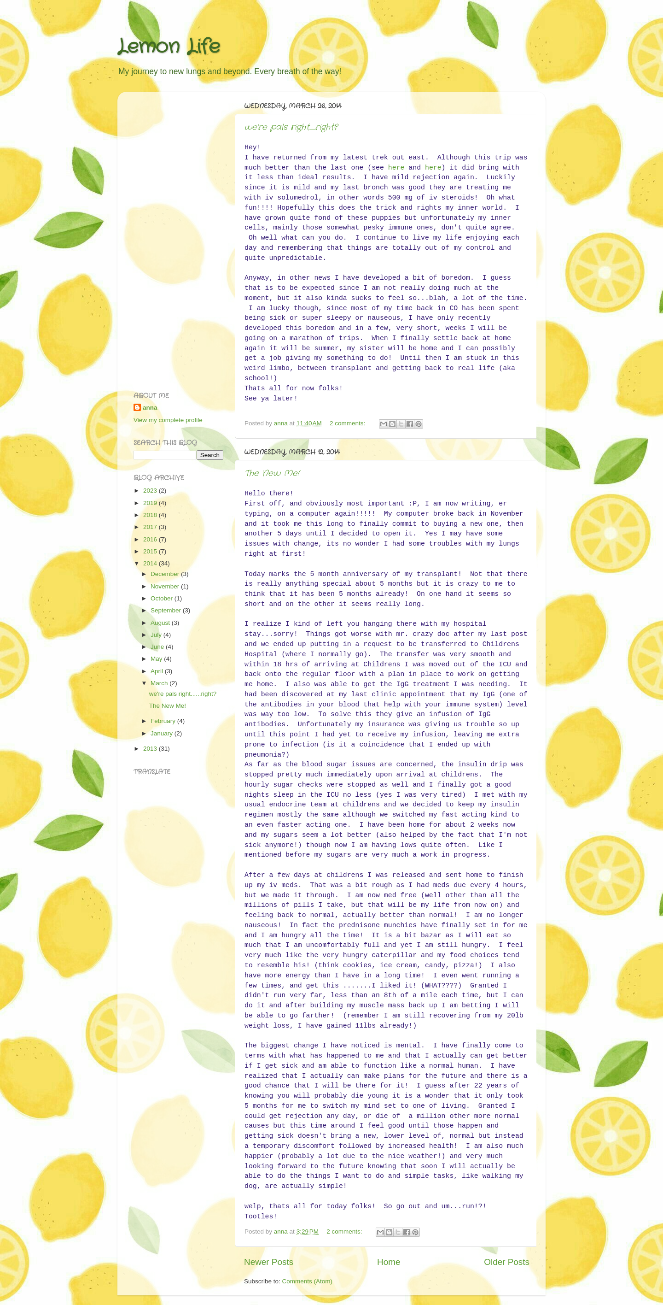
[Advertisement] (170, 237)
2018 (151, 514)
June (158, 646)
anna (150, 407)
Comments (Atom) (307, 1281)
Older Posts (506, 1262)
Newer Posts (268, 1262)
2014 (151, 563)
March (160, 683)
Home (388, 1262)
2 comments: (348, 423)
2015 (151, 551)
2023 (151, 490)
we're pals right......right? (290, 127)
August (161, 622)
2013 (151, 748)
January (162, 733)
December (166, 573)
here (396, 167)
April (158, 671)
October (162, 598)
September (167, 610)
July (157, 634)
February (164, 720)
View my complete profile (168, 420)
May (157, 658)
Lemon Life (168, 47)
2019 (151, 503)
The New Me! (271, 473)
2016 (151, 539)
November (166, 586)
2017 (151, 526)
